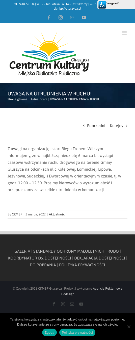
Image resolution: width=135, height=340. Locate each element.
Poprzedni (96, 125)
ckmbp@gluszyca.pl (67, 8)
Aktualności (57, 214)
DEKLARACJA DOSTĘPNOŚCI (99, 258)
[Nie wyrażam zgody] (128, 326)
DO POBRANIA (43, 265)
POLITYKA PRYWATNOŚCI (82, 265)
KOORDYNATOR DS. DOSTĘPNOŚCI (39, 258)
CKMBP (17, 214)
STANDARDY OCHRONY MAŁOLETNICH (68, 251)
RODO (113, 251)
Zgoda (49, 332)
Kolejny (116, 125)
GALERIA (22, 251)
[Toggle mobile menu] (124, 32)
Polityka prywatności (77, 332)
